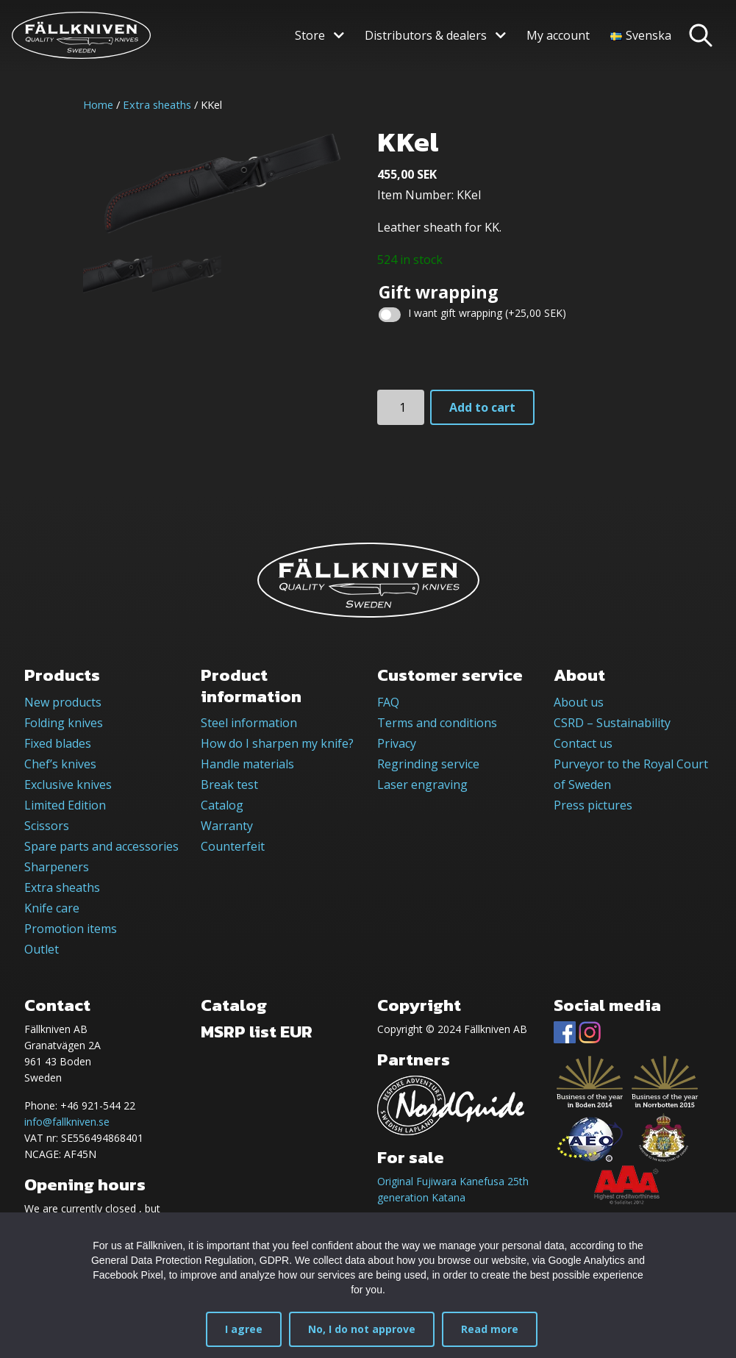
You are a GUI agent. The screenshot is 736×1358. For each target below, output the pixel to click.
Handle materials (247, 764)
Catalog (222, 805)
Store (310, 35)
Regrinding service (428, 764)
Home (98, 104)
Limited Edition (65, 805)
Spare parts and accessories (101, 846)
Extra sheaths (157, 104)
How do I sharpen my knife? (277, 743)
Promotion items (70, 929)
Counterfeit (233, 846)
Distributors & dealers (426, 35)
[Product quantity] (400, 407)
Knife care (51, 908)
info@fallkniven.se (67, 1122)
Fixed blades (57, 743)
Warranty (227, 826)
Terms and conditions (437, 723)
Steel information (249, 723)
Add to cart (482, 407)
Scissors (46, 826)
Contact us (583, 743)
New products (62, 702)
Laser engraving (422, 784)
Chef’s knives (60, 764)
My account (558, 35)
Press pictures (593, 805)
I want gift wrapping (487, 313)
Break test (229, 784)
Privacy (396, 743)
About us (579, 702)
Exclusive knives (68, 784)
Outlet (41, 949)
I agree (243, 1329)
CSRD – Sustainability (612, 723)
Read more (489, 1329)
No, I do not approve (361, 1329)
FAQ (388, 702)
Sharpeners (56, 867)
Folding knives (63, 723)
